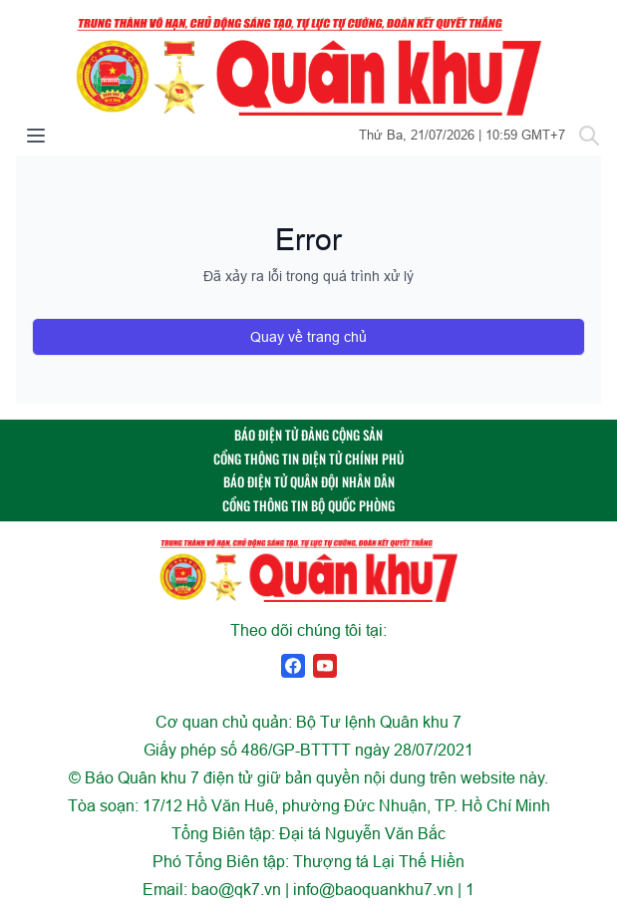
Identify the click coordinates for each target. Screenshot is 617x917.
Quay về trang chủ (308, 337)
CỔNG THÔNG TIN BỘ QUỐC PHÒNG (308, 505)
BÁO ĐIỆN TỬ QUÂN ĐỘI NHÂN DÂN (309, 481)
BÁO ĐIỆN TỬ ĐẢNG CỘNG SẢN (308, 435)
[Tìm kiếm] (589, 136)
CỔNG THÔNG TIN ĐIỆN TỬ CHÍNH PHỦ (308, 459)
